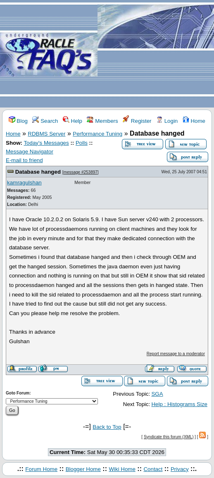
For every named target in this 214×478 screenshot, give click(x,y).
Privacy (180, 469)
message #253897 (80, 172)
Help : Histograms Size (179, 404)
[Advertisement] (155, 54)
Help (72, 121)
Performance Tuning (97, 134)
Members (102, 121)
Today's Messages (46, 143)
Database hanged (38, 172)
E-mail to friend (24, 160)
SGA (157, 394)
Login (167, 121)
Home (194, 121)
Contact (152, 469)
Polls (82, 143)
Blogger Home (83, 469)
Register (137, 121)
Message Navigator (29, 151)
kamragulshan (24, 182)
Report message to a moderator (176, 353)
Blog (18, 121)
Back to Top (107, 427)
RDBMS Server (46, 134)
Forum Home (41, 469)
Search (45, 121)
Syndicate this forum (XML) (169, 437)
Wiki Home (122, 469)
